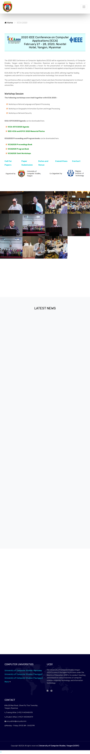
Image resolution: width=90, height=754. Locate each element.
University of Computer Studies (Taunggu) (23, 674)
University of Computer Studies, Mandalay (23, 670)
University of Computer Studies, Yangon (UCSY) (59, 746)
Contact (76, 161)
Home (9, 22)
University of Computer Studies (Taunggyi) (24, 678)
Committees (61, 161)
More (8, 682)
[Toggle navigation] (84, 6)
